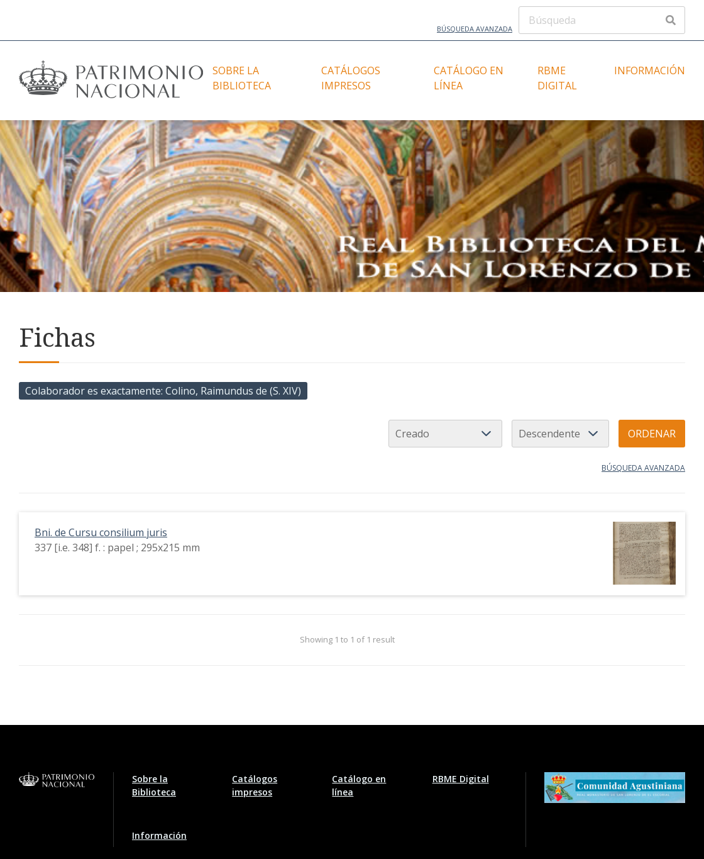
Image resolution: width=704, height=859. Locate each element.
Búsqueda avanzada (474, 28)
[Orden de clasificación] (560, 433)
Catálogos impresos (350, 78)
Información (649, 70)
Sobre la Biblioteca (241, 78)
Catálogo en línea (468, 78)
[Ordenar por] (445, 433)
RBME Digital (557, 78)
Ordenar (652, 434)
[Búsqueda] (602, 20)
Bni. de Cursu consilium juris (101, 532)
